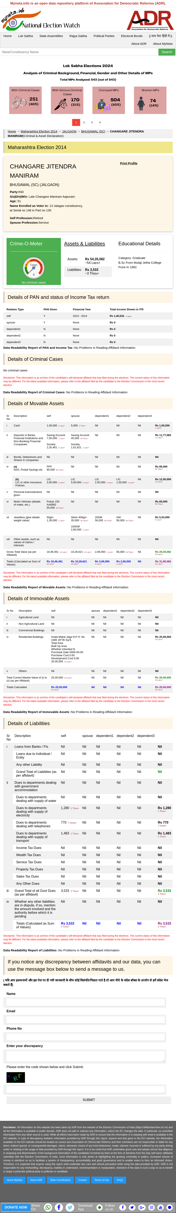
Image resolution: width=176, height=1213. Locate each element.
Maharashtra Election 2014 (39, 131)
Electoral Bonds (131, 36)
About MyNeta (163, 43)
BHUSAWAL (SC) (93, 131)
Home (7, 36)
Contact (82, 1180)
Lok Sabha (25, 36)
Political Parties (104, 36)
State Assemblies (51, 36)
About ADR (139, 43)
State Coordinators (60, 1180)
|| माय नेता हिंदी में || (160, 36)
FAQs (120, 1180)
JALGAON (69, 131)
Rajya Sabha (78, 36)
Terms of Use (102, 1180)
